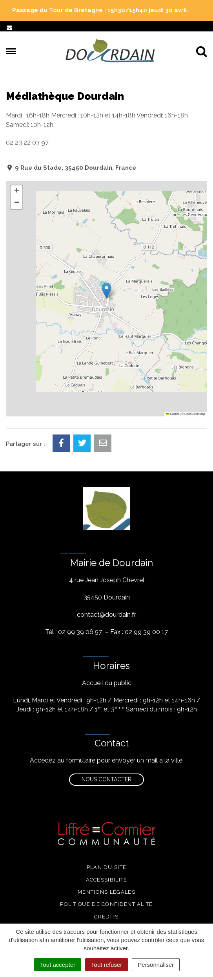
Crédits (106, 917)
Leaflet (172, 414)
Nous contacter (106, 779)
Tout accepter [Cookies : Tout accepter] (57, 964)
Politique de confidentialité (106, 904)
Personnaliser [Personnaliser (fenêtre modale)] (156, 964)
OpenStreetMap (194, 414)
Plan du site (107, 867)
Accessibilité (106, 880)
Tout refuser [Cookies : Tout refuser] (106, 964)
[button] (106, 290)
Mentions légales (106, 892)
